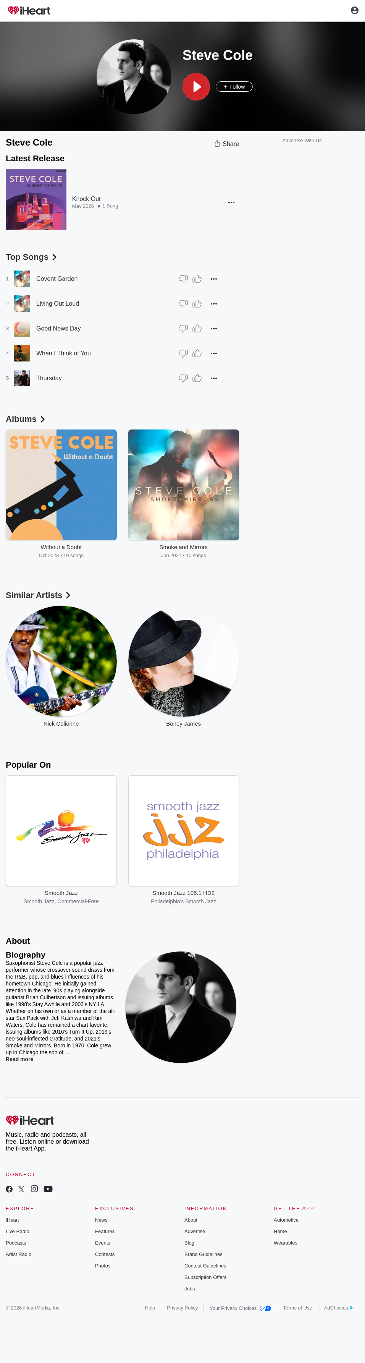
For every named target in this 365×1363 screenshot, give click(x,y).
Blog (189, 1243)
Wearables (285, 1243)
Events (102, 1243)
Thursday (49, 378)
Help (150, 1308)
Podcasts (16, 1243)
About (190, 1220)
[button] (196, 86)
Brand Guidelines (203, 1254)
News (101, 1220)
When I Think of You (63, 353)
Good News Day (58, 328)
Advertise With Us (301, 140)
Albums (26, 419)
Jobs (189, 1289)
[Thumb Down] (183, 279)
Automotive (286, 1220)
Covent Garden (57, 279)
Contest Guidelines (205, 1266)
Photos (102, 1266)
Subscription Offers (205, 1277)
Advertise (194, 1231)
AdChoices (339, 1308)
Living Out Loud (57, 303)
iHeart (12, 1220)
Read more (19, 1059)
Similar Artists (39, 595)
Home (280, 1231)
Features (105, 1231)
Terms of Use (297, 1308)
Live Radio (17, 1231)
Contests (105, 1254)
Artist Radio (18, 1254)
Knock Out (86, 199)
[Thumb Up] (197, 279)
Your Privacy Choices (240, 1308)
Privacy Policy (182, 1308)
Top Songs (32, 257)
